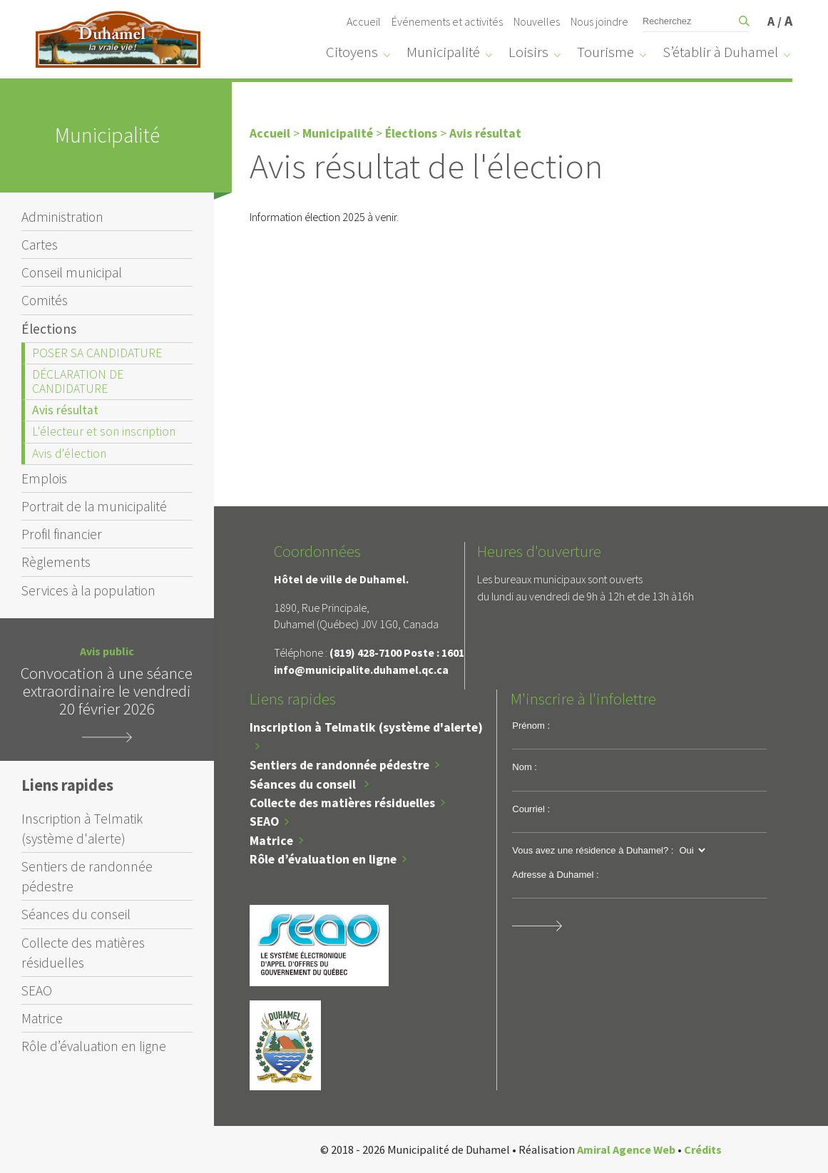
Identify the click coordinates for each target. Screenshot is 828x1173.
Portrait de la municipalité (94, 506)
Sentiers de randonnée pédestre (87, 876)
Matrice (42, 1018)
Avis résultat (65, 410)
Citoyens (352, 52)
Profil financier (61, 534)
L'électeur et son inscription (103, 431)
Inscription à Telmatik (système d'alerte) (82, 828)
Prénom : (531, 725)
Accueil (364, 21)
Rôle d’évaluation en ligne (93, 1046)
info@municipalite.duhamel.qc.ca (361, 669)
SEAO (36, 990)
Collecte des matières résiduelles (83, 952)
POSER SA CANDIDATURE (97, 353)
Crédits (703, 1149)
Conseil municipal (71, 272)
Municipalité (443, 52)
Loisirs (528, 52)
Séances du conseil (76, 914)
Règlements (56, 561)
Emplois (44, 478)
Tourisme (605, 52)
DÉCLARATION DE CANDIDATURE (77, 381)
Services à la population (88, 590)
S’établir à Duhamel (720, 52)
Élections (48, 328)
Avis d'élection (69, 453)
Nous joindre (599, 21)
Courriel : (531, 809)
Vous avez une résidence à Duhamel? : (592, 850)
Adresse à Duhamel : (555, 874)
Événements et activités (447, 21)
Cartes (39, 244)
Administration (62, 216)
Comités (44, 300)
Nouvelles (536, 21)
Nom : (524, 767)
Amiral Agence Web (626, 1149)
